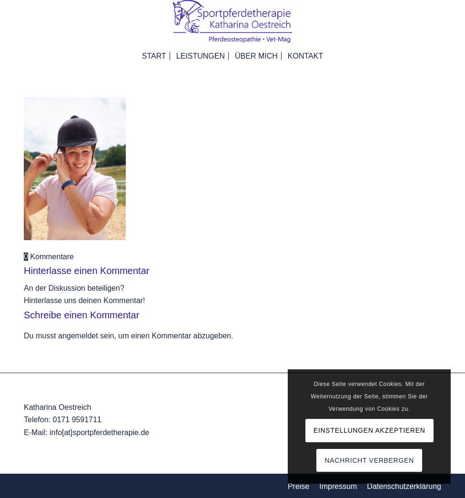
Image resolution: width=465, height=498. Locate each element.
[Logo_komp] (232, 21)
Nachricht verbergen (369, 460)
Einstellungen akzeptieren (369, 430)
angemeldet (78, 336)
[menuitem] (154, 55)
